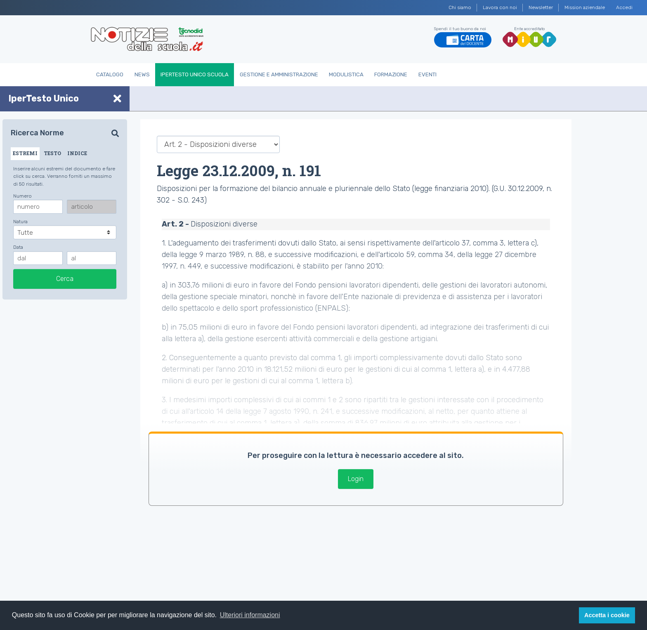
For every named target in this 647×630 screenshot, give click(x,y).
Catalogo (109, 74)
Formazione (390, 74)
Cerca (64, 279)
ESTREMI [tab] (25, 153)
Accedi (624, 7)
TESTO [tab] (52, 153)
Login (356, 479)
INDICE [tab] (77, 153)
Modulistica (346, 74)
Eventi (427, 74)
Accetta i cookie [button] (607, 615)
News (142, 74)
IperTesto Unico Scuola (195, 74)
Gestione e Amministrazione (279, 74)
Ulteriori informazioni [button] (250, 614)
